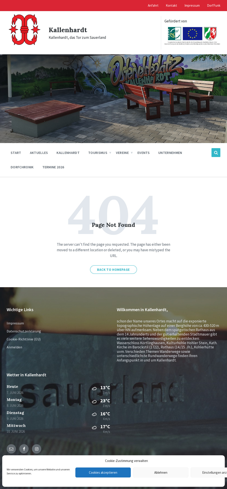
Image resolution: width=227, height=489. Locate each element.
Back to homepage (113, 269)
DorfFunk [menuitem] (213, 5)
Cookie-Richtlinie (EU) (24, 339)
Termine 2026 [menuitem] (53, 167)
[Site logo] (24, 48)
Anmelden (14, 347)
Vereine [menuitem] (122, 152)
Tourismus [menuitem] (97, 152)
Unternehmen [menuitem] (170, 152)
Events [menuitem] (143, 152)
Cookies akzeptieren (103, 472)
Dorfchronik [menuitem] (22, 167)
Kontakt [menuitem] (171, 5)
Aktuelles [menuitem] (39, 152)
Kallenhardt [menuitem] (68, 152)
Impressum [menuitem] (192, 5)
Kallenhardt (68, 30)
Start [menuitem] (16, 152)
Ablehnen (160, 472)
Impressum (15, 323)
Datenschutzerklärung (24, 331)
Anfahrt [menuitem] (153, 5)
